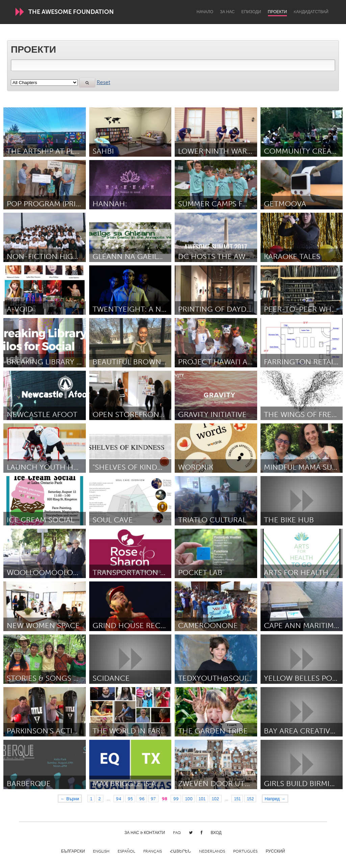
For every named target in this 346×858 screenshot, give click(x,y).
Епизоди (251, 11)
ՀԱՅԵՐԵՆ (180, 851)
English (101, 851)
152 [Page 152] (250, 798)
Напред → (275, 798)
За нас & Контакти (144, 832)
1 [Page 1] (91, 798)
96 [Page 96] (142, 798)
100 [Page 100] (189, 798)
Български (73, 851)
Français (152, 851)
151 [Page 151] (237, 798)
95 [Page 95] (130, 798)
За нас (227, 11)
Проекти (277, 11)
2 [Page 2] (99, 798)
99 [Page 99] (176, 798)
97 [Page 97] (153, 798)
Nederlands (212, 851)
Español (126, 851)
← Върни (69, 798)
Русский (275, 851)
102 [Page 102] (215, 798)
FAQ (177, 832)
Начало (205, 11)
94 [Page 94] (118, 798)
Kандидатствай (311, 11)
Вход (216, 832)
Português (245, 851)
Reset (103, 82)
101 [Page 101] (202, 798)
